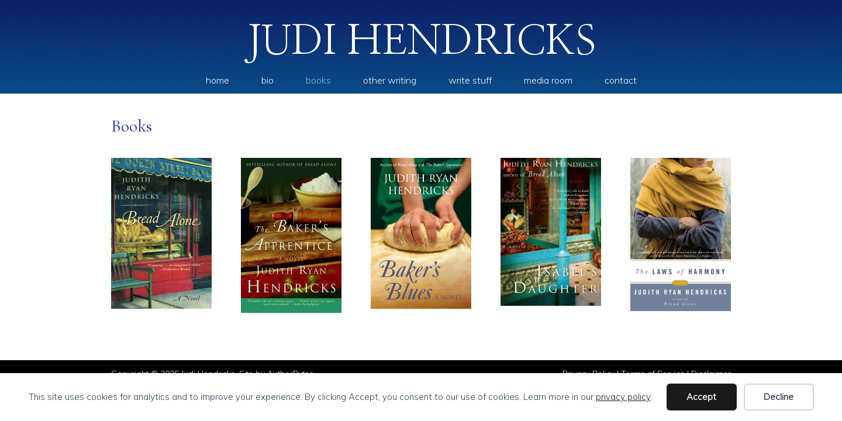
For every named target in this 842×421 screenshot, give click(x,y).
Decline (778, 396)
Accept (701, 396)
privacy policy (623, 396)
